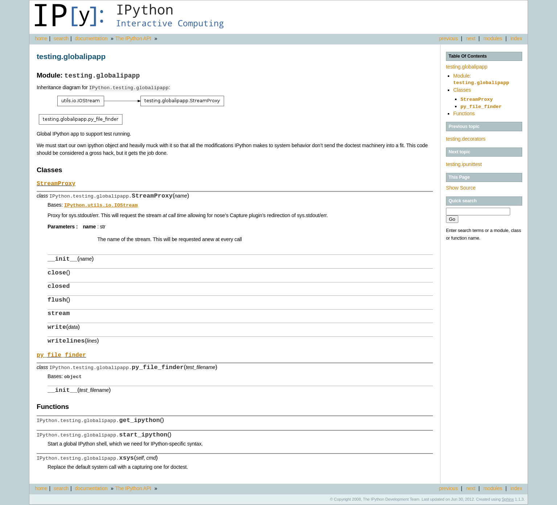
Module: (481, 79)
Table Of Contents (468, 56)
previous (448, 38)
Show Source (461, 186)
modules (492, 38)
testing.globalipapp (466, 67)
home (41, 38)
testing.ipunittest (464, 162)
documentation (92, 38)
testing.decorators (466, 137)
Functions (464, 111)
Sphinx (508, 499)
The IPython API (133, 38)
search (61, 38)
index (516, 38)
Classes (462, 89)
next (470, 38)
